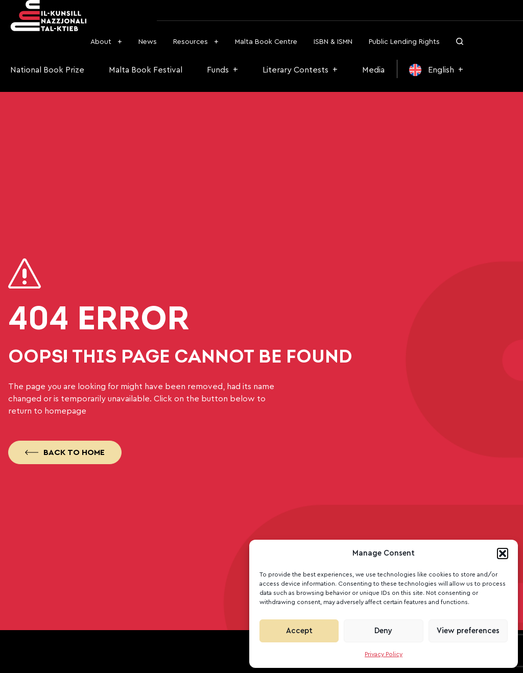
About (100, 41)
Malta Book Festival (145, 70)
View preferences (468, 631)
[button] (502, 553)
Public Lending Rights (404, 41)
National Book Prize (47, 70)
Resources (190, 41)
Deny (383, 631)
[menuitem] (436, 70)
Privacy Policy (383, 654)
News (147, 41)
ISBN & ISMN (333, 41)
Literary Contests (295, 70)
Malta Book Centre (266, 41)
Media (373, 70)
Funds (218, 70)
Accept (299, 631)
